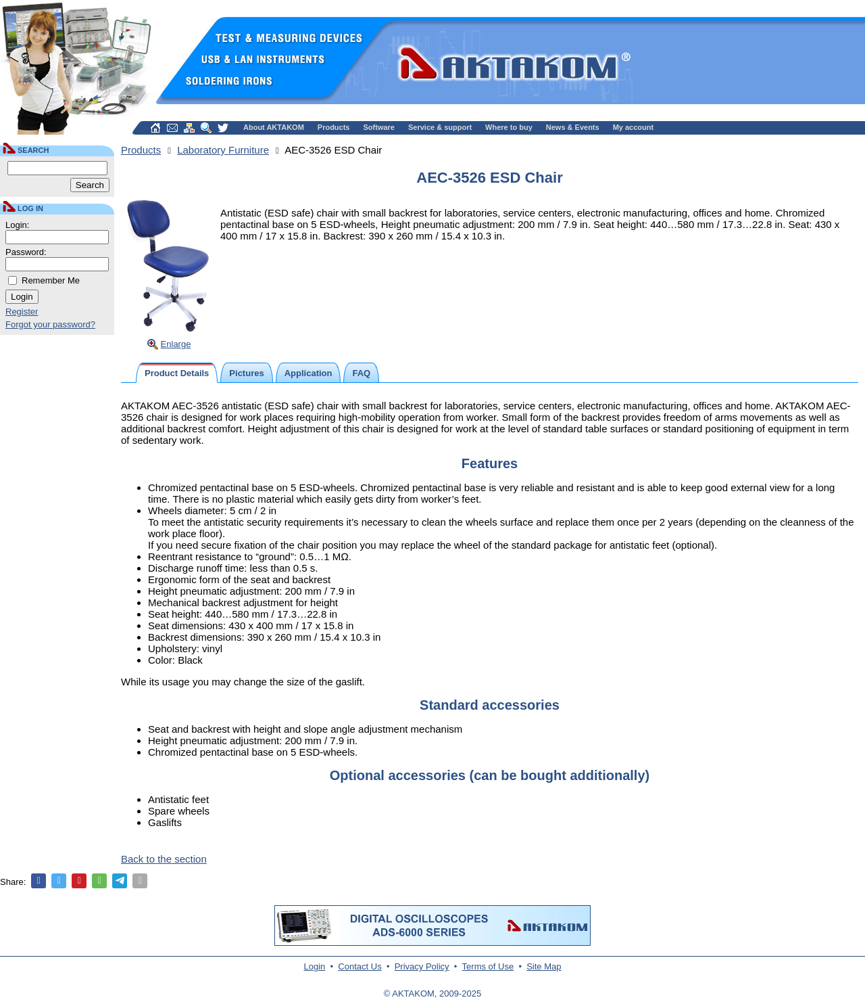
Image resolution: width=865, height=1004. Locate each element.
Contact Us (359, 966)
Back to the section (164, 859)
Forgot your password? (50, 324)
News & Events (572, 127)
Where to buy (509, 127)
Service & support (440, 127)
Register (21, 311)
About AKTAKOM (273, 127)
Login (315, 966)
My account (633, 127)
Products (334, 127)
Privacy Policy (422, 966)
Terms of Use (488, 966)
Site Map (543, 966)
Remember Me (51, 280)
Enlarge (176, 344)
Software (379, 127)
